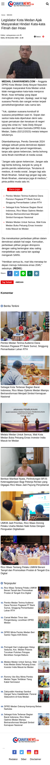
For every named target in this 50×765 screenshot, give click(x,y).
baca (37, 36)
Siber (24, 759)
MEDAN (9, 15)
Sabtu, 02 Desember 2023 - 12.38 (12, 38)
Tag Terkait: (7, 282)
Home (3, 15)
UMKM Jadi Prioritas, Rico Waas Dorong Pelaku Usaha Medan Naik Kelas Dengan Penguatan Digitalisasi (23, 526)
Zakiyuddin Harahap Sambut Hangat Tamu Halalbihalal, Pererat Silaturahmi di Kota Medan (20, 694)
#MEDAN (19, 282)
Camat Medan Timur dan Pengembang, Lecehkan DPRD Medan (19, 620)
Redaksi (13, 759)
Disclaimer (35, 759)
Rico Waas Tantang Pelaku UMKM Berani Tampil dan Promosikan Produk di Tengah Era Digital (25, 570)
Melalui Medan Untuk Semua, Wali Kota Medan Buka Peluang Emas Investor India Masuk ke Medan (26, 225)
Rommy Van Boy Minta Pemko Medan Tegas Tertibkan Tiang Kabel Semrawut (18, 679)
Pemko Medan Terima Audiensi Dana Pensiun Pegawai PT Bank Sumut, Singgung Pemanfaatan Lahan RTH (24, 199)
